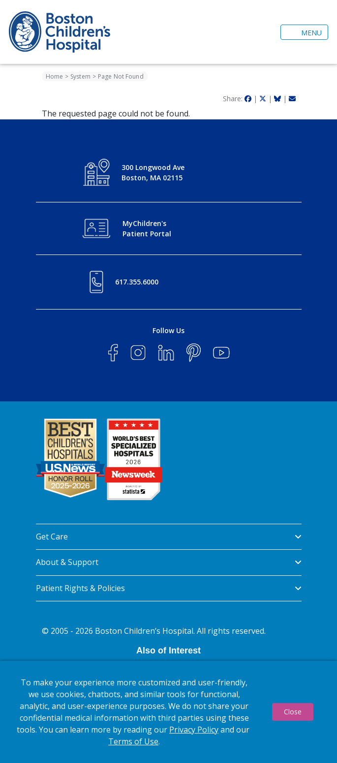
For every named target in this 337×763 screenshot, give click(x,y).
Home (54, 76)
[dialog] (168, 712)
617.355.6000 (136, 281)
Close (293, 711)
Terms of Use (133, 741)
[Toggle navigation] (304, 32)
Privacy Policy (193, 729)
